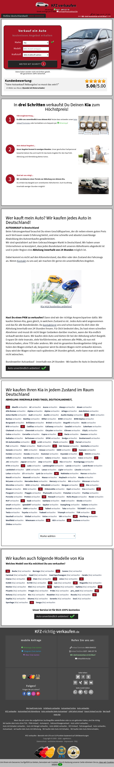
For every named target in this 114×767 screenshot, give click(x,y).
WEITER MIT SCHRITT (32, 63)
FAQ (75, 741)
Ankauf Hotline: (77, 651)
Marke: (18, 42)
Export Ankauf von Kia (93, 711)
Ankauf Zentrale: (78, 647)
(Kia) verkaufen (21, 570)
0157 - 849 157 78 (62, 9)
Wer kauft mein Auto (34, 708)
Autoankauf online (68, 708)
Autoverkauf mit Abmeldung (29, 711)
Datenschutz (41, 741)
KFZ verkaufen (63, 5)
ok (60, 764)
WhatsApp (63, 125)
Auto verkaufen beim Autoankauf (54, 711)
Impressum (68, 741)
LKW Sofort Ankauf (76, 711)
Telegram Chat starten (32, 651)
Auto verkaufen (83, 708)
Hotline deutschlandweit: (23, 15)
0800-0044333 (90, 647)
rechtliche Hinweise (55, 741)
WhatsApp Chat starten (32, 647)
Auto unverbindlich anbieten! (27, 368)
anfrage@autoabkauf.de (68, 11)
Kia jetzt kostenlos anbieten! (56, 306)
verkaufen (19, 407)
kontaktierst (49, 324)
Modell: (17, 48)
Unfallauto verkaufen (51, 708)
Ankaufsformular (84, 658)
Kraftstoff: (16, 54)
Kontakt (21, 260)
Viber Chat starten (32, 654)
